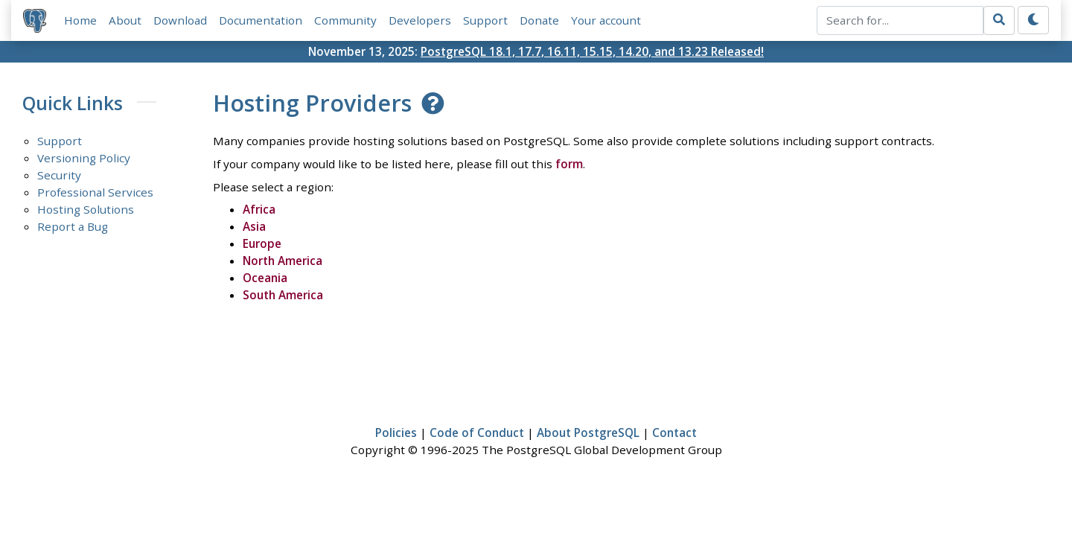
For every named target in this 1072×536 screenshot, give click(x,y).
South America (283, 294)
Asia (254, 226)
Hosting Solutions (85, 209)
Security (59, 175)
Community (345, 20)
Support (485, 20)
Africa (259, 209)
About (125, 20)
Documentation (260, 20)
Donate (539, 20)
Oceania (265, 277)
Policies (396, 432)
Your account (606, 20)
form (569, 163)
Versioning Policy (83, 157)
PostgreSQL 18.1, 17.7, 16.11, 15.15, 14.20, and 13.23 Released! (592, 51)
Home (80, 20)
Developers (420, 20)
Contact (674, 432)
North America (282, 260)
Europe (262, 243)
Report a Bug (72, 226)
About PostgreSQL (588, 432)
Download (180, 20)
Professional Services (95, 192)
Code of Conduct (477, 432)
